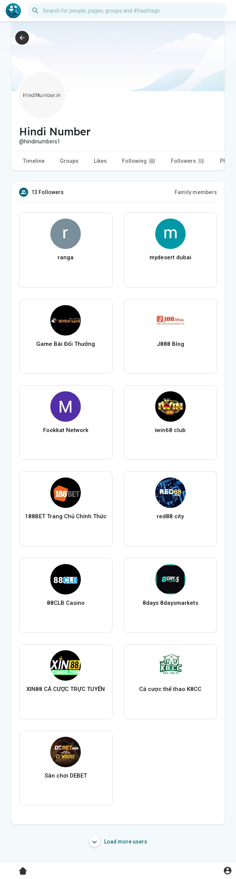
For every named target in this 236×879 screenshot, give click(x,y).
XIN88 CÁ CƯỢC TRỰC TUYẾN (65, 689)
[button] (127, 10)
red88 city (170, 516)
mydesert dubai (170, 257)
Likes (100, 161)
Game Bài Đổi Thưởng (65, 344)
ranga (66, 257)
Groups (69, 161)
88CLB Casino (66, 602)
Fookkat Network (65, 430)
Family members (196, 192)
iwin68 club (170, 430)
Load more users (118, 841)
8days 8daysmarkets (170, 602)
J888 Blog (170, 344)
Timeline (34, 161)
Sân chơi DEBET (66, 775)
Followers (188, 161)
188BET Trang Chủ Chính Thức (66, 516)
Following (139, 161)
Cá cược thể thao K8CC (170, 689)
